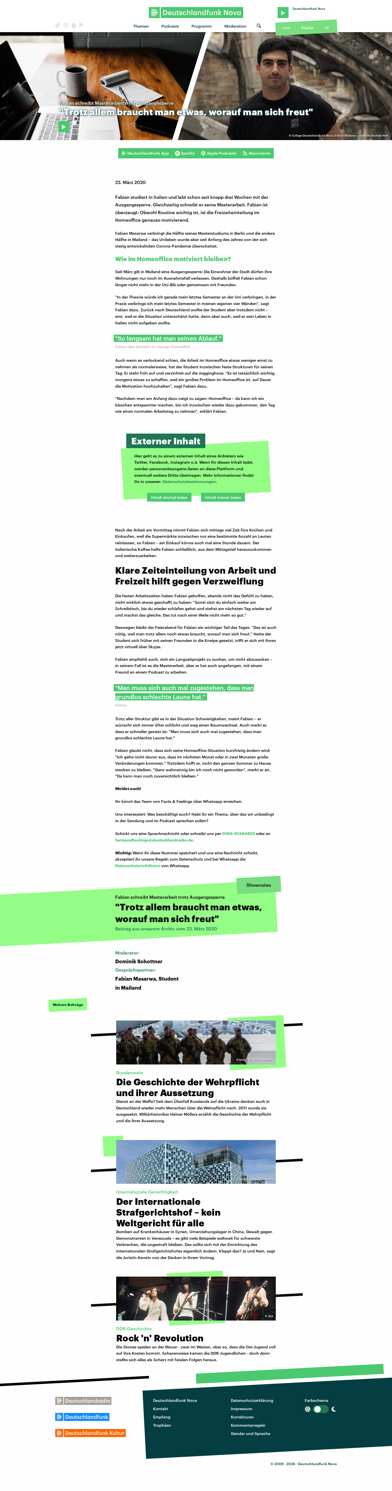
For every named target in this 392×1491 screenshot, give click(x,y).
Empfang (161, 1416)
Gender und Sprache (250, 1433)
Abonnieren (256, 153)
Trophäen (162, 1425)
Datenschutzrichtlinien (137, 865)
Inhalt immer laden (223, 497)
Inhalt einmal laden (169, 497)
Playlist (307, 28)
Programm (201, 26)
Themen (141, 26)
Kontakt (160, 1408)
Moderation (235, 26)
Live (286, 28)
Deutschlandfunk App (145, 153)
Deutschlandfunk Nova (175, 1400)
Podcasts (170, 26)
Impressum (241, 1408)
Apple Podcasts (218, 153)
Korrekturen (242, 1416)
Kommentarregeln (248, 1425)
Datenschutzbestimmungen (189, 481)
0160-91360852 (238, 833)
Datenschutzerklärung (252, 1400)
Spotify (185, 153)
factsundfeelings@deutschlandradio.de (154, 840)
